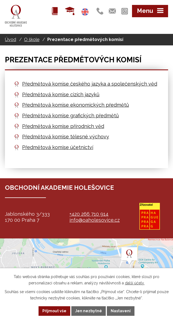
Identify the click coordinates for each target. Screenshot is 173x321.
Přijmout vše (54, 311)
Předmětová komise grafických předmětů (70, 115)
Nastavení (121, 311)
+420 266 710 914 (89, 214)
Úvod (10, 39)
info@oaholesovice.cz (94, 220)
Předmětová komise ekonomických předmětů (75, 105)
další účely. (135, 283)
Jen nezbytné (88, 311)
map (86, 265)
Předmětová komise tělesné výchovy (65, 136)
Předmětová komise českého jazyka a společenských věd (89, 84)
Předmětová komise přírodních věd (63, 126)
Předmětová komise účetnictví (57, 147)
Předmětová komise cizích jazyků (60, 94)
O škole (31, 39)
